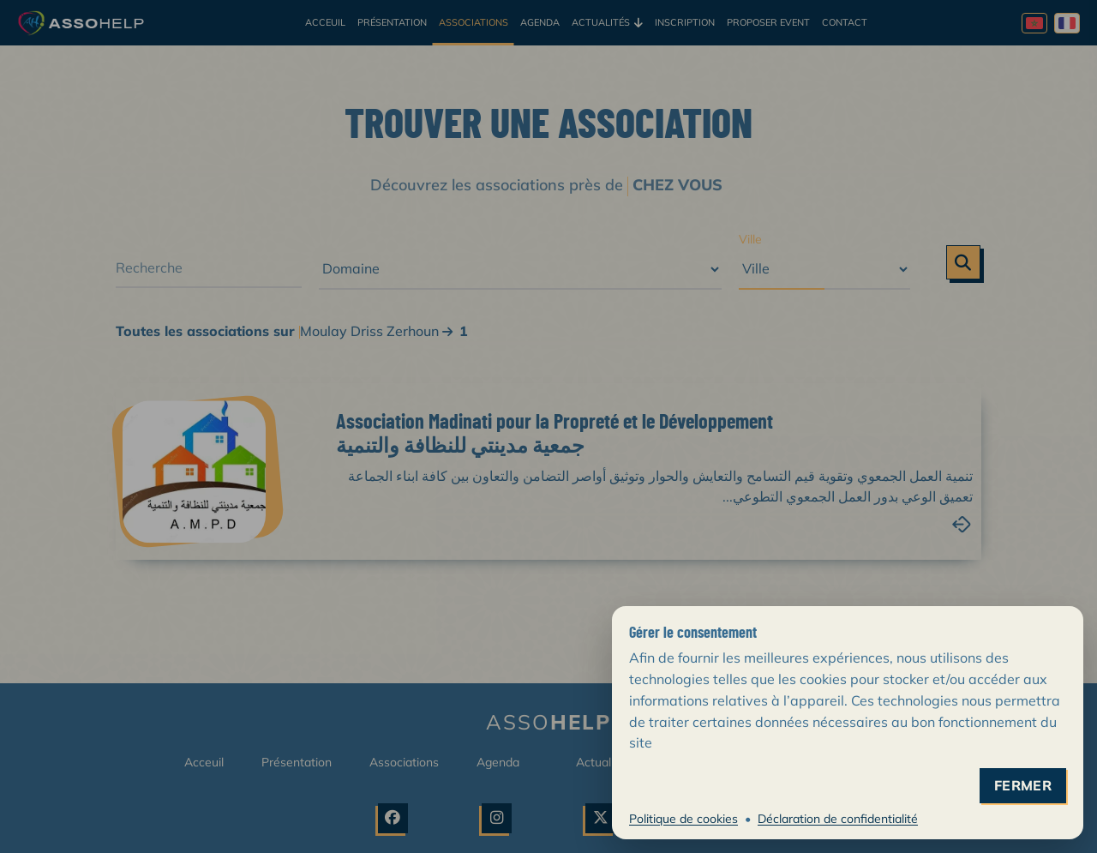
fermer (1023, 786)
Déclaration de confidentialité (838, 819)
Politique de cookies (683, 819)
